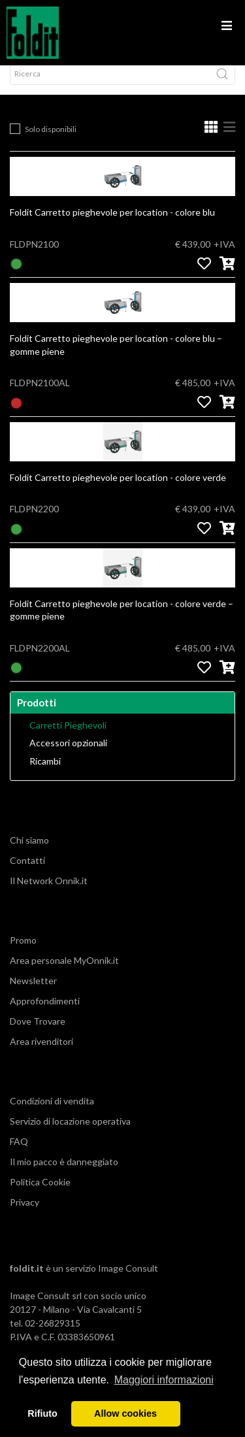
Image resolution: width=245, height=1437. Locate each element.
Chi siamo (29, 853)
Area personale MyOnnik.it (64, 973)
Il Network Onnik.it (49, 893)
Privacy (24, 1215)
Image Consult (128, 1281)
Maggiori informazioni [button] (164, 1379)
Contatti (27, 873)
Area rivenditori (41, 1054)
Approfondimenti (45, 1013)
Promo (23, 953)
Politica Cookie (40, 1194)
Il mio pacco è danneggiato (64, 1174)
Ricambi (45, 774)
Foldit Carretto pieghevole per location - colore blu (112, 225)
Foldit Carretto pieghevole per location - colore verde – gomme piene (121, 623)
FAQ (19, 1154)
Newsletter (33, 993)
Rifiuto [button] (42, 1413)
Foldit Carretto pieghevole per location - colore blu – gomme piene (116, 358)
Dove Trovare (37, 1034)
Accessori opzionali (68, 756)
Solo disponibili (50, 142)
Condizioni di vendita (52, 1113)
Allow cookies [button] (125, 1413)
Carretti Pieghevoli (67, 738)
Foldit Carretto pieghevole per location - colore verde (118, 490)
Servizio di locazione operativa (70, 1134)
